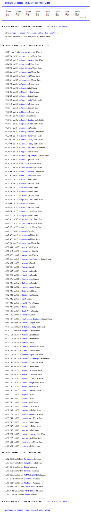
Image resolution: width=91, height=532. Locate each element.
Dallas (25, 422)
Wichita (25, 208)
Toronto (26, 307)
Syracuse (26, 410)
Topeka (24, 152)
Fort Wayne (26, 168)
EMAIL (27, 3)
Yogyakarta (29, 463)
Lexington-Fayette (31, 259)
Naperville (26, 100)
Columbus (25, 235)
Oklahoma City (29, 327)
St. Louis (26, 164)
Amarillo (26, 391)
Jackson (26, 446)
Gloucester (27, 407)
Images (21, 33)
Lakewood (25, 239)
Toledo (24, 188)
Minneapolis (25, 52)
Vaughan (26, 263)
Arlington (27, 438)
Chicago (25, 112)
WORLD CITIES (16, 3)
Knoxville (27, 375)
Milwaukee (26, 80)
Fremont (25, 84)
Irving (25, 430)
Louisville (26, 227)
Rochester (27, 371)
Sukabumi (28, 479)
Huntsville (27, 379)
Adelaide (28, 483)
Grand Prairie (29, 434)
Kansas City (27, 140)
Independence (27, 132)
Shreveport (27, 418)
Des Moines (26, 68)
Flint (24, 180)
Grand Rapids (27, 120)
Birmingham (27, 415)
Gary (23, 116)
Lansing (25, 160)
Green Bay (26, 72)
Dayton (24, 216)
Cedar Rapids (27, 60)
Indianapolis (27, 172)
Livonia (25, 184)
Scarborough (28, 323)
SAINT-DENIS (31, 487)
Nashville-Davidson (31, 319)
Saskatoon (27, 387)
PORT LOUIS (30, 491)
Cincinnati (26, 224)
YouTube (54, 33)
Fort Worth (27, 442)
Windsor (25, 204)
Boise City (27, 363)
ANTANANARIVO (30, 475)
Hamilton (26, 275)
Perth (27, 495)
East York (27, 311)
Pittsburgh (27, 355)
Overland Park (28, 148)
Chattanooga (28, 383)
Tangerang (29, 459)
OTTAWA (25, 399)
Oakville (26, 283)
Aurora (24, 96)
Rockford (25, 76)
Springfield (27, 124)
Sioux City (26, 56)
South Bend (26, 136)
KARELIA (42, 3)
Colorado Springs (30, 359)
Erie (24, 291)
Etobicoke (27, 295)
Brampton (26, 271)
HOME (7, 3)
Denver (25, 339)
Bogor (26, 467)
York (24, 299)
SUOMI (34, 3)
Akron (25, 255)
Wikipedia (43, 33)
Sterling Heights (30, 156)
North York (27, 303)
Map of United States (58, 26)
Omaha (24, 88)
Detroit (25, 196)
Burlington (27, 279)
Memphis (26, 331)
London (24, 231)
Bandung (28, 471)
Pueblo (25, 367)
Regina (25, 267)
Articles (31, 33)
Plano (25, 402)
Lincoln (25, 104)
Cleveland (26, 243)
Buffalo (26, 351)
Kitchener (27, 251)
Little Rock (28, 347)
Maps (14, 33)
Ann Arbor (26, 176)
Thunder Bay (27, 92)
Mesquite (26, 426)
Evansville (26, 211)
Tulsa (25, 247)
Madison (25, 64)
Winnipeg (25, 128)
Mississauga (28, 287)
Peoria (24, 108)
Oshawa (25, 343)
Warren (24, 192)
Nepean (25, 395)
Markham (26, 315)
